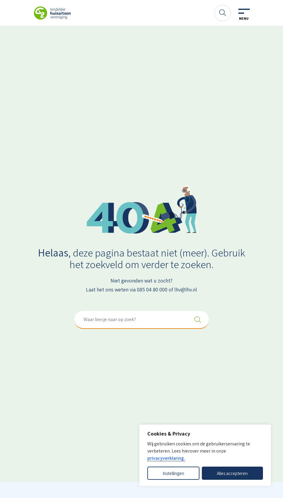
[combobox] (141, 320)
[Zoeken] (222, 13)
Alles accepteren (232, 473)
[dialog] (205, 455)
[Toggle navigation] (243, 14)
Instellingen (173, 473)
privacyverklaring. (166, 458)
